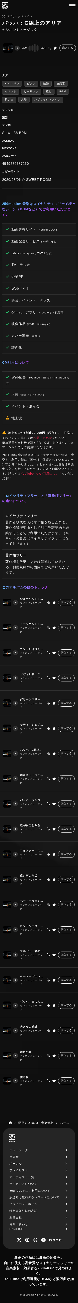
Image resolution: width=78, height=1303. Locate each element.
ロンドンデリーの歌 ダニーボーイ (32, 926)
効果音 (14, 1157)
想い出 (9, 99)
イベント (10, 91)
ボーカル (15, 1163)
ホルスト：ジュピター (32, 775)
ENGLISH (16, 1229)
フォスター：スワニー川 (32, 850)
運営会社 (15, 1217)
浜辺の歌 (25, 1052)
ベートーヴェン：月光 (32, 976)
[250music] (5, 5)
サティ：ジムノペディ (32, 724)
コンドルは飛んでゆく (32, 649)
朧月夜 (24, 1077)
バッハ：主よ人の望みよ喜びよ (32, 1001)
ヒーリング (31, 91)
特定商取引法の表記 (23, 1210)
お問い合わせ (42, 437)
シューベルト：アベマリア (32, 598)
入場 (24, 99)
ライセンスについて (23, 1183)
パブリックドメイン (47, 99)
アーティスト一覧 (21, 1177)
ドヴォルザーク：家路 (32, 674)
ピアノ (31, 83)
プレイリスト (18, 1170)
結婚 (46, 83)
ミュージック (18, 1150)
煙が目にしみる (30, 825)
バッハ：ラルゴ (30, 800)
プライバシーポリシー (25, 1204)
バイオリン (12, 83)
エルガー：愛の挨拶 (32, 951)
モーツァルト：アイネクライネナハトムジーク (32, 623)
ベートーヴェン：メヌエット (32, 900)
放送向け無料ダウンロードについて (34, 1197)
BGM (62, 91)
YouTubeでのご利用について (41, 473)
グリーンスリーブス (32, 699)
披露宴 (60, 83)
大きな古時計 (28, 1026)
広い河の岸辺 (28, 875)
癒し (49, 91)
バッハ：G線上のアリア (32, 749)
